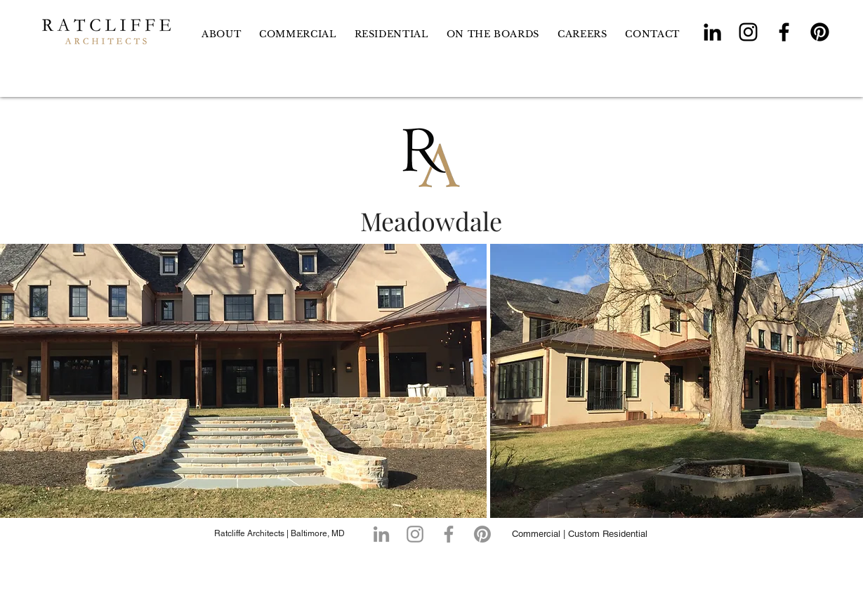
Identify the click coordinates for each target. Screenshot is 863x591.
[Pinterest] (820, 32)
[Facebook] (784, 32)
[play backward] (17, 381)
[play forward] (845, 381)
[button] (391, 34)
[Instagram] (748, 32)
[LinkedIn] (712, 32)
